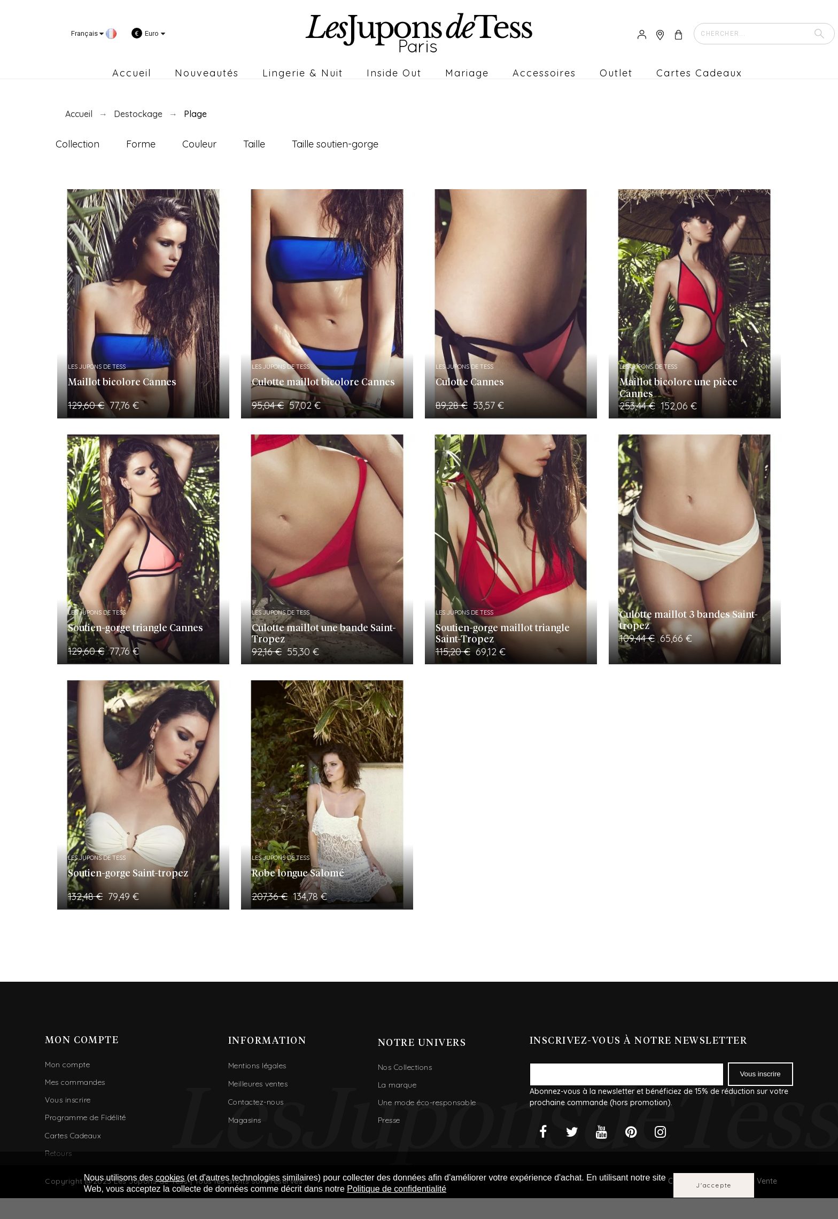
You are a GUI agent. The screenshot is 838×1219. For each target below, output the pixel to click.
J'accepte (714, 1185)
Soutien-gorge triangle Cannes (135, 628)
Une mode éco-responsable (427, 1102)
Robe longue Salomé (298, 874)
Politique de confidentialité (396, 1188)
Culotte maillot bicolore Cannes (323, 382)
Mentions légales (257, 1065)
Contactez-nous (256, 1102)
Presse (389, 1120)
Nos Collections (405, 1067)
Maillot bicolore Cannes (122, 382)
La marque (397, 1085)
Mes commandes (75, 1082)
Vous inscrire (68, 1100)
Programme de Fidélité (85, 1117)
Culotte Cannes (470, 382)
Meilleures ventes (258, 1084)
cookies (170, 1177)
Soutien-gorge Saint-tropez (128, 874)
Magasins (244, 1120)
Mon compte (67, 1064)
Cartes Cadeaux (73, 1135)
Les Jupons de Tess (97, 366)
